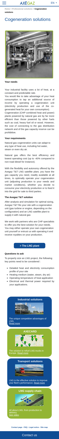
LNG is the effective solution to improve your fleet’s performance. (28, 381)
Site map (44, 427)
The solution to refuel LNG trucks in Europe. (26, 351)
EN (53, 3)
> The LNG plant (29, 245)
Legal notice (34, 427)
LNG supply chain (30, 390)
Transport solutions (30, 361)
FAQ (25, 427)
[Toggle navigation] (4, 3)
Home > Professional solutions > (19, 9)
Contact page (16, 427)
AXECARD (30, 331)
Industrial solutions (30, 299)
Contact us (29, 435)
